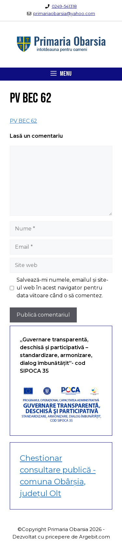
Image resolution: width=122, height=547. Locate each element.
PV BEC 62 (23, 121)
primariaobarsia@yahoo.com (64, 13)
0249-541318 (64, 6)
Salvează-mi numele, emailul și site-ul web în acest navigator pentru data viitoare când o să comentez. (62, 288)
